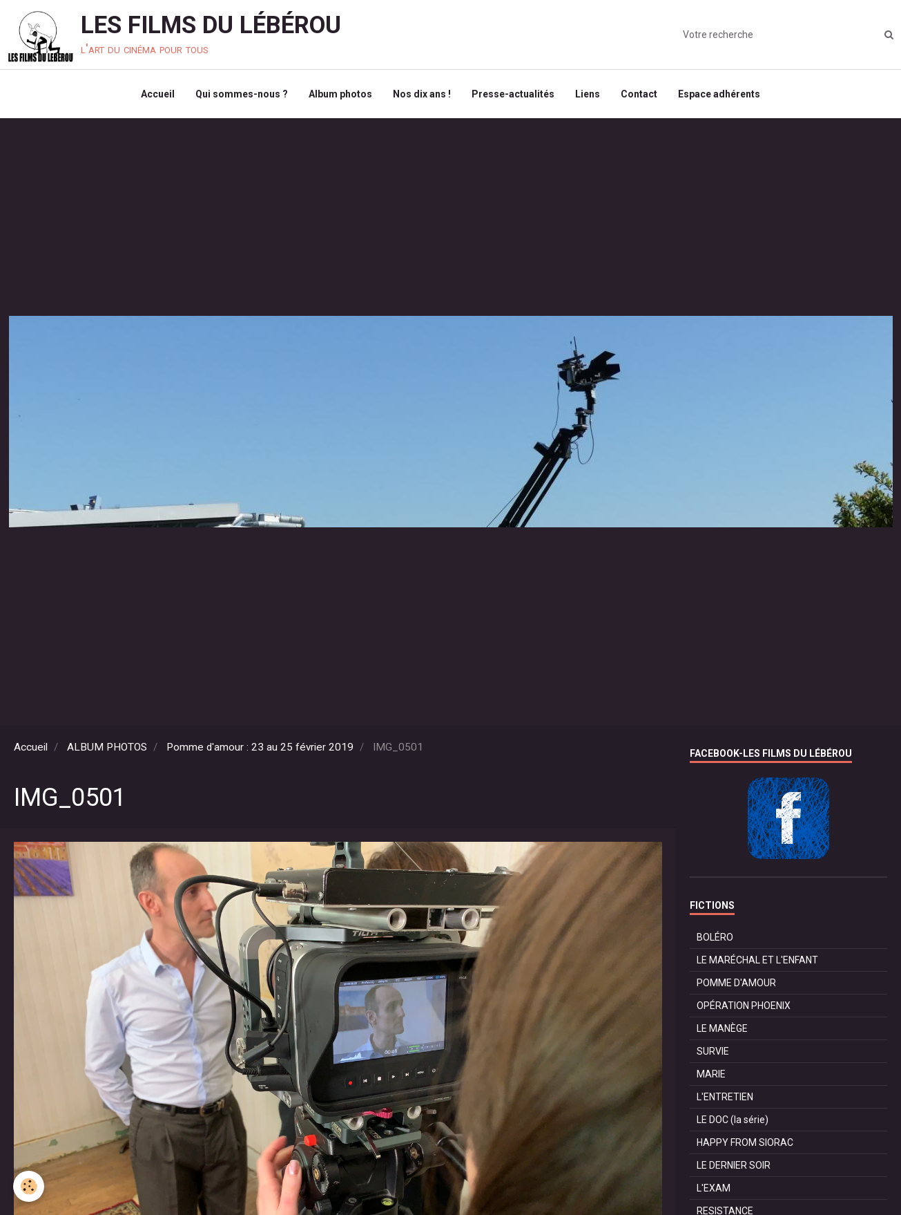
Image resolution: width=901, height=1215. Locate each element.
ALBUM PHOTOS (107, 747)
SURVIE (713, 1051)
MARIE (711, 1074)
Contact (639, 94)
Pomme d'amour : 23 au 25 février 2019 (259, 747)
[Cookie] (29, 1186)
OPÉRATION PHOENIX (744, 1005)
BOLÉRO (715, 937)
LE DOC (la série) (732, 1119)
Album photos (340, 94)
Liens (587, 94)
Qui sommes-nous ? (241, 94)
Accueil (158, 94)
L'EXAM (713, 1188)
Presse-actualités (513, 94)
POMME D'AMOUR (736, 982)
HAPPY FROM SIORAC (745, 1142)
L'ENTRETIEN (725, 1096)
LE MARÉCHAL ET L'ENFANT (757, 960)
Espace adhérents (719, 94)
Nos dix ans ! (422, 94)
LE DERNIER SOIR (734, 1165)
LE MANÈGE (722, 1028)
